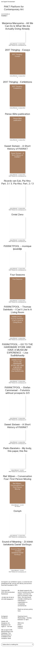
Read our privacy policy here (25, 610)
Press (19, 625)
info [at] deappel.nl (7, 599)
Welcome (21, 623)
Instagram (4, 616)
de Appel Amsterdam (8, 2)
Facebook (4, 618)
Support (20, 626)
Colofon (20, 628)
